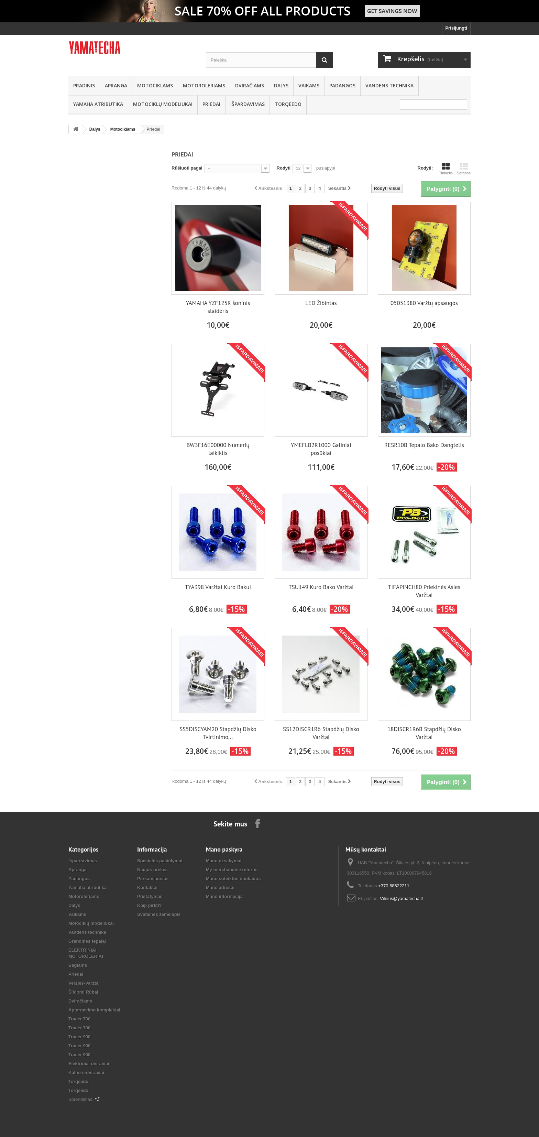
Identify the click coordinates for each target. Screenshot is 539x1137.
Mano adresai (220, 887)
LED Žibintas (321, 303)
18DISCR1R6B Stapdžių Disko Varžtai (424, 733)
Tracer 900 (79, 1036)
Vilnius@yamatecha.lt (401, 898)
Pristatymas (150, 896)
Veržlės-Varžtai (84, 983)
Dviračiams (249, 85)
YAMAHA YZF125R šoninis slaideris (218, 307)
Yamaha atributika (98, 104)
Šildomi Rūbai (83, 992)
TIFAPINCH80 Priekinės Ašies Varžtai (424, 591)
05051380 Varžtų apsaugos (424, 303)
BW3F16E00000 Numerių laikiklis (217, 449)
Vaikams (308, 85)
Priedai (211, 104)
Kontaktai (147, 887)
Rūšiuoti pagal (187, 168)
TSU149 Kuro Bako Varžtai (320, 587)
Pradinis (84, 85)
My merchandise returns (231, 869)
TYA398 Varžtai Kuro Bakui (218, 587)
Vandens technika (389, 85)
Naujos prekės (152, 869)
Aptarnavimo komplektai (94, 1010)
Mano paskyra (224, 849)
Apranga (116, 85)
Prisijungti (456, 28)
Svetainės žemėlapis (158, 914)
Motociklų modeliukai (162, 104)
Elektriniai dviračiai (88, 1063)
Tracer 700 (79, 1018)
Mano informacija (224, 896)
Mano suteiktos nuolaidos (233, 878)
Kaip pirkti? (149, 905)
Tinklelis (445, 169)
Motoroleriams (204, 85)
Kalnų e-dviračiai (86, 1072)
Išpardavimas (247, 104)
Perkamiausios (153, 878)
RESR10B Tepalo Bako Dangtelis (424, 445)
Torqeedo (288, 104)
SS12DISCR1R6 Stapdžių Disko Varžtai (321, 733)
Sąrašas (464, 169)
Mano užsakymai (223, 860)
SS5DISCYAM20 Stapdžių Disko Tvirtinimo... (217, 733)
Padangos (342, 85)
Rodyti (283, 168)
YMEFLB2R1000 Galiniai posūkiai (321, 449)
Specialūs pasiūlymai (160, 860)
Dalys (281, 85)
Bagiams (77, 965)
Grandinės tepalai (87, 941)
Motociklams (155, 85)
